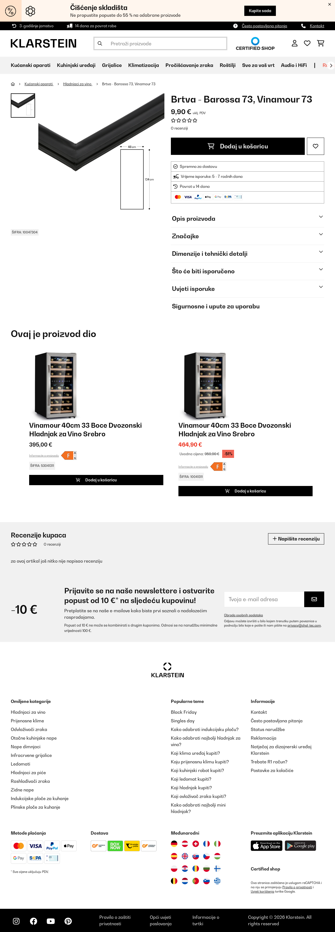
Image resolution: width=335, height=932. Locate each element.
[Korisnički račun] (294, 43)
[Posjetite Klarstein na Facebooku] (33, 921)
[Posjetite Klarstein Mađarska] (217, 856)
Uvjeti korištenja (262, 891)
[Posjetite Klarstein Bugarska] (206, 868)
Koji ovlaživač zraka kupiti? (198, 796)
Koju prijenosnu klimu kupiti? (200, 761)
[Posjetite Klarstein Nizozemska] (185, 881)
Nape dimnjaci (25, 746)
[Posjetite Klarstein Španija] (174, 856)
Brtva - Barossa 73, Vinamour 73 (128, 84)
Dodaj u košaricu (238, 146)
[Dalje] (331, 66)
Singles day (182, 720)
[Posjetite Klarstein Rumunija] (195, 868)
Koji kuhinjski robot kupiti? (197, 770)
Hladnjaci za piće (28, 772)
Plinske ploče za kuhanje (35, 807)
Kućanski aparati (39, 84)
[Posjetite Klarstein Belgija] (174, 881)
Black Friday (184, 712)
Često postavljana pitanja (264, 25)
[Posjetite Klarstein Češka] (206, 856)
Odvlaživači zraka (29, 729)
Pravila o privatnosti (297, 887)
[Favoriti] (307, 43)
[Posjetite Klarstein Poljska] (174, 868)
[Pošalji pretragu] (100, 43)
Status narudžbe (268, 729)
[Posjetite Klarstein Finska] (217, 868)
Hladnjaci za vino (77, 84)
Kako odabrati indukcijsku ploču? (205, 729)
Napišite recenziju (296, 539)
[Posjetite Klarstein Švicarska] (195, 844)
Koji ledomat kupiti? (191, 779)
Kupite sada (260, 10)
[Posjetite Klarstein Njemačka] (174, 844)
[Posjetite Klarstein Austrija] (185, 844)
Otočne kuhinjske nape (34, 738)
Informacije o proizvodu (44, 455)
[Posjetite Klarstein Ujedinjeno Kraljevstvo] (185, 856)
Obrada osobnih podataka (243, 615)
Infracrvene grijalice (31, 755)
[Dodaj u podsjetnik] (315, 146)
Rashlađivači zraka (30, 781)
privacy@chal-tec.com (304, 625)
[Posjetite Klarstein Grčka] (217, 881)
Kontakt (317, 25)
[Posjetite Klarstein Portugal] (195, 881)
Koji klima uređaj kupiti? (195, 753)
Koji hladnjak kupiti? (191, 787)
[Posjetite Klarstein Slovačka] (195, 856)
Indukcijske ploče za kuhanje (40, 798)
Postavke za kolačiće (272, 770)
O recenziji (179, 128)
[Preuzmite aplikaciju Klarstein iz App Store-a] (267, 846)
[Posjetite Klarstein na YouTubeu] (50, 921)
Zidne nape (22, 789)
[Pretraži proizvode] (160, 43)
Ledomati (20, 764)
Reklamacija (263, 738)
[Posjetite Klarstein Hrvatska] (185, 868)
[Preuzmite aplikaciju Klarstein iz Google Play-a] (300, 846)
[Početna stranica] (18, 84)
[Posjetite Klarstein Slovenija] (206, 881)
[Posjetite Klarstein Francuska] (206, 844)
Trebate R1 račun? (269, 761)
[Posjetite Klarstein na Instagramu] (16, 921)
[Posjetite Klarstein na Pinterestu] (68, 921)
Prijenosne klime (27, 720)
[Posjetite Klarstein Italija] (217, 844)
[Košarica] (320, 43)
